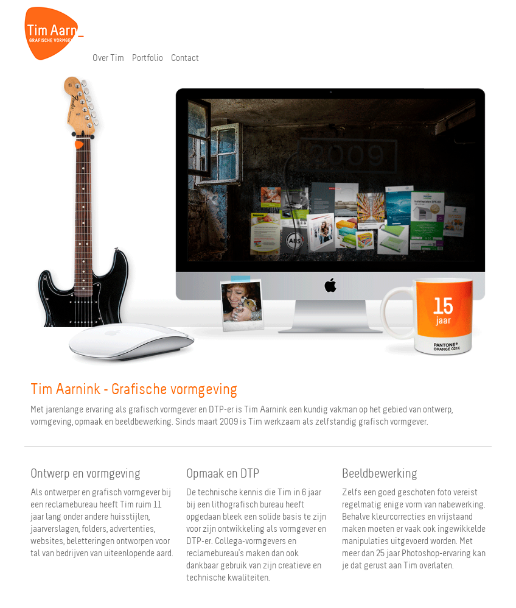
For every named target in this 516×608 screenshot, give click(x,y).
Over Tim (108, 57)
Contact (185, 57)
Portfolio (147, 57)
